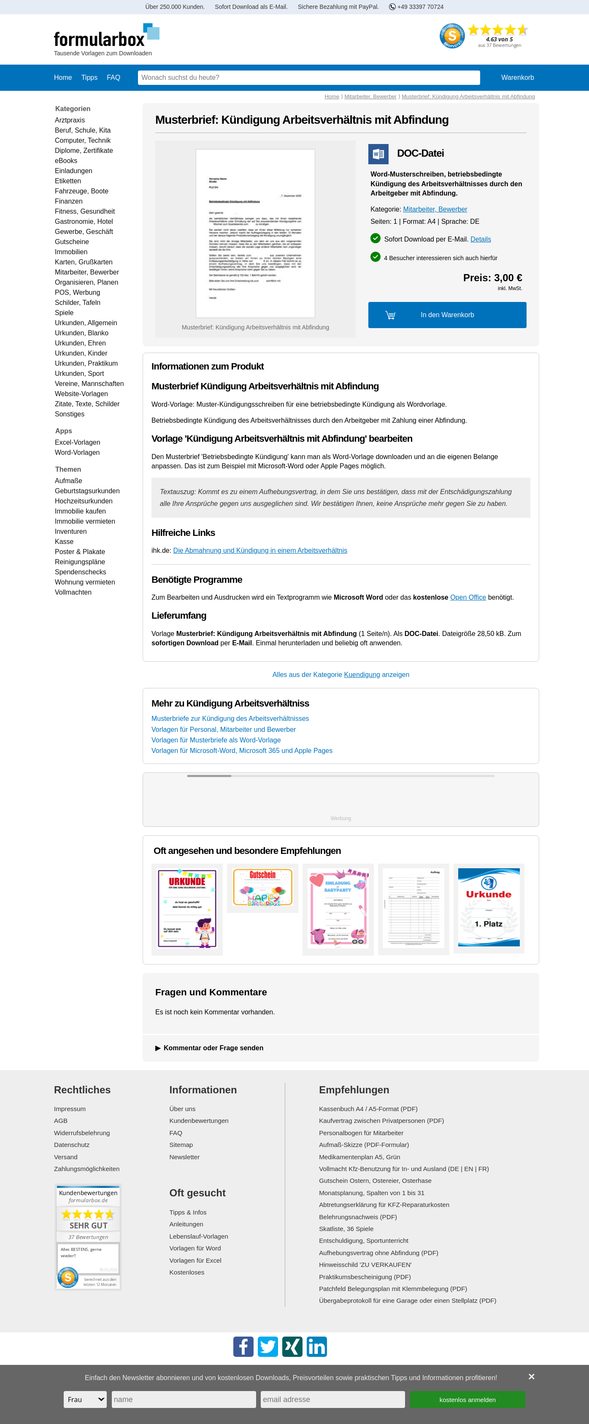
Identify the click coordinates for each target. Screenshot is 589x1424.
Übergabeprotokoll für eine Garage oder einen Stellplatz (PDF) (407, 1300)
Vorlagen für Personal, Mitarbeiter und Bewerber (223, 729)
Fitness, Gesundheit (85, 211)
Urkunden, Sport (79, 373)
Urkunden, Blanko (81, 333)
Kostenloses (187, 1272)
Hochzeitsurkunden (84, 501)
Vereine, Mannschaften (89, 383)
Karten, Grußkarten (84, 262)
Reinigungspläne (80, 561)
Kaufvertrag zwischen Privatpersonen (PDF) (381, 1120)
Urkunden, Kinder (81, 353)
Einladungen (73, 170)
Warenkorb (517, 77)
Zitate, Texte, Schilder (87, 404)
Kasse (64, 541)
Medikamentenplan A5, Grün (359, 1156)
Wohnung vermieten (85, 582)
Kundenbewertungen (199, 1120)
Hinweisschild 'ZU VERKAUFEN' (365, 1264)
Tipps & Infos (188, 1212)
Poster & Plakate (80, 551)
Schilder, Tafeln (77, 302)
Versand (66, 1156)
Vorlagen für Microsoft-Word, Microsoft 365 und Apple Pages (241, 750)
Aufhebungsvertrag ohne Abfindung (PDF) (378, 1252)
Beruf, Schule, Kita (83, 130)
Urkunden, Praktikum (86, 363)
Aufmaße (68, 480)
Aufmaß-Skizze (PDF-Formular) (364, 1144)
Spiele (64, 312)
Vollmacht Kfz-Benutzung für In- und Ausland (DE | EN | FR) (404, 1168)
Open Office (468, 597)
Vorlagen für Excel (196, 1260)
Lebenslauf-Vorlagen (199, 1236)
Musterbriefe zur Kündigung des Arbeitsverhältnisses (230, 718)
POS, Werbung (77, 292)
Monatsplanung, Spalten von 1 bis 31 (371, 1192)
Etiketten (68, 181)
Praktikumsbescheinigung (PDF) (365, 1276)
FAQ (113, 77)
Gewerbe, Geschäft (84, 231)
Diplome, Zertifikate (84, 150)
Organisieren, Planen (86, 282)
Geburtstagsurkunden (87, 491)
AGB (61, 1120)
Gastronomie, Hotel (84, 221)
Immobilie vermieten (85, 521)
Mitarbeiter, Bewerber (87, 272)
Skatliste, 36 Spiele (346, 1228)
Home (63, 77)
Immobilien (71, 251)
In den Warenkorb (447, 314)
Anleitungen (186, 1224)
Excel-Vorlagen (77, 442)
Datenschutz (71, 1144)
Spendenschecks (80, 572)
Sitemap (181, 1144)
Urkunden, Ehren (80, 343)
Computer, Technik (83, 140)
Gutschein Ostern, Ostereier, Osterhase (375, 1180)
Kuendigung (362, 674)
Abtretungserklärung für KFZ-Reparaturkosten (384, 1204)
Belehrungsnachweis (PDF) (358, 1216)
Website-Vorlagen (81, 393)
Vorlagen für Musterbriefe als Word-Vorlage (216, 740)
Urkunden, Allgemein (86, 322)
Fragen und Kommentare (211, 992)
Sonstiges (69, 414)
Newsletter (185, 1156)
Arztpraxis (70, 120)
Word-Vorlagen (77, 452)
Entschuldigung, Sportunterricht (363, 1240)
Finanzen (69, 201)
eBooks (66, 160)
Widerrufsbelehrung (82, 1132)
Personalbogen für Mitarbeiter (361, 1132)
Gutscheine (72, 241)
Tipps (89, 77)
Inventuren (71, 531)
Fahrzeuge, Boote (81, 191)
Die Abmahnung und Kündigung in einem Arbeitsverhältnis (260, 550)
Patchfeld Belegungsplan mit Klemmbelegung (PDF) (393, 1288)
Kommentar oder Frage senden (214, 1048)
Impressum (70, 1108)
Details (480, 239)
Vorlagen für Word (195, 1248)
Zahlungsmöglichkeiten (86, 1168)
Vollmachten (73, 592)
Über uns (183, 1108)
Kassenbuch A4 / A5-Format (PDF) (368, 1108)
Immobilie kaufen (80, 511)
